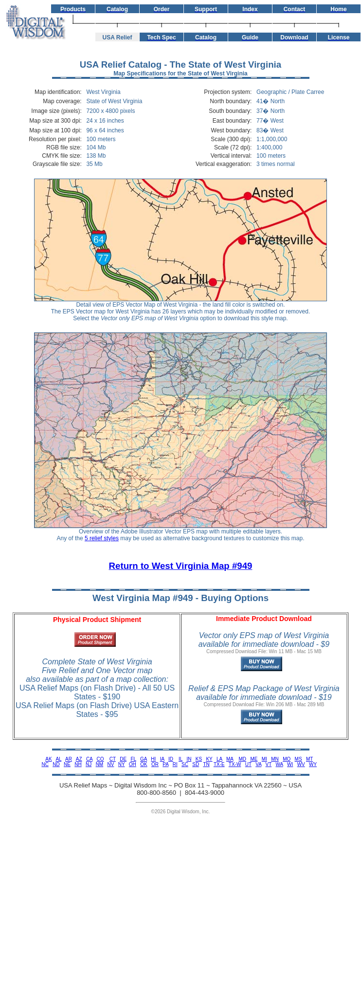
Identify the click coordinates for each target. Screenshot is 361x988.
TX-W (235, 764)
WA (279, 764)
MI (264, 759)
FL (133, 759)
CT (112, 759)
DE (123, 759)
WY (313, 764)
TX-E (219, 764)
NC (44, 764)
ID (170, 759)
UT (248, 764)
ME (253, 759)
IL (180, 759)
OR (155, 764)
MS (298, 759)
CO (100, 759)
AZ (79, 759)
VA (258, 764)
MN (275, 759)
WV (301, 764)
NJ (88, 764)
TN (206, 764)
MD (243, 759)
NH (77, 764)
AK (48, 759)
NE (67, 764)
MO (286, 759)
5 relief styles (102, 538)
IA (162, 759)
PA (165, 764)
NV (111, 764)
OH (132, 764)
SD (195, 764)
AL (58, 759)
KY (209, 759)
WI (290, 764)
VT (269, 764)
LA (219, 759)
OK (143, 764)
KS (199, 759)
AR (68, 759)
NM (100, 764)
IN (188, 759)
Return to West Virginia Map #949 (181, 566)
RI (175, 764)
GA (143, 759)
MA (229, 759)
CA (89, 759)
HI (153, 759)
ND (56, 764)
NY (121, 764)
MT (309, 759)
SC (184, 764)
